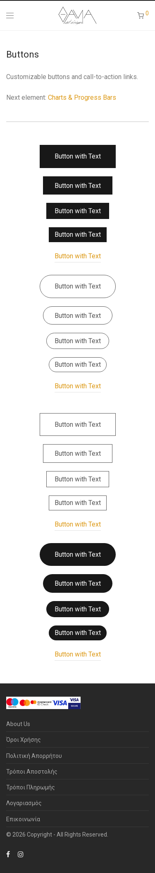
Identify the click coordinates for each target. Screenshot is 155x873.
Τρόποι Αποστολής (31, 771)
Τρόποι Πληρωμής (30, 787)
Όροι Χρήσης (23, 739)
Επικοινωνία (23, 819)
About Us (18, 724)
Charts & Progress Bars (82, 97)
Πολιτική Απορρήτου (34, 756)
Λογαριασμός (24, 803)
